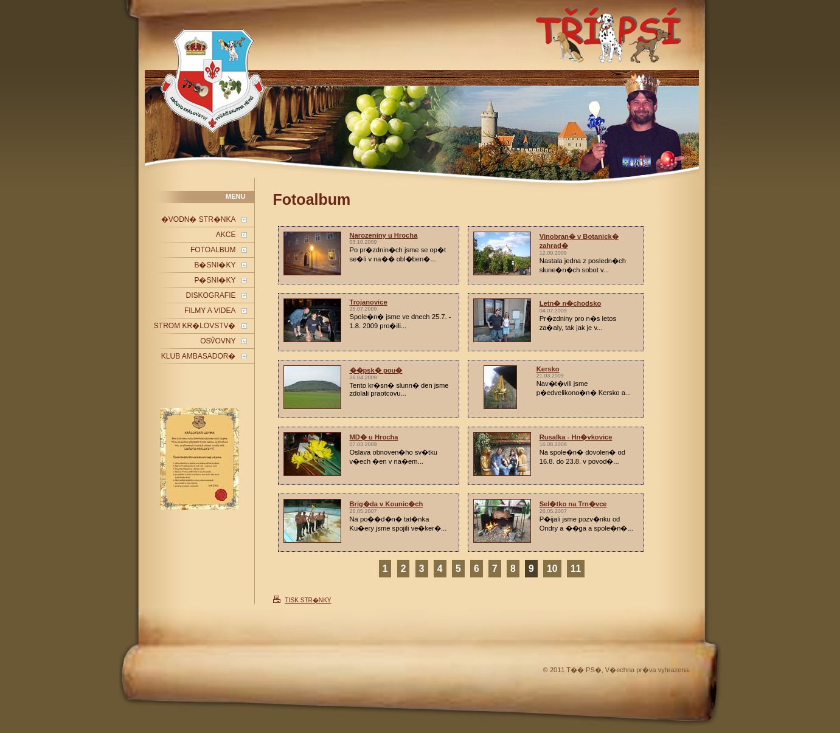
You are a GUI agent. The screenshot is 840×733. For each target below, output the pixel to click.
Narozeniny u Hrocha (384, 235)
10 (552, 568)
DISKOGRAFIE (210, 295)
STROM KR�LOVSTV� (195, 326)
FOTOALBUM (212, 250)
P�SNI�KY (214, 280)
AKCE (226, 234)
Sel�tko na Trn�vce (573, 504)
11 (576, 568)
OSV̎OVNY (217, 341)
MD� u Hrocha (374, 437)
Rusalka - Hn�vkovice (576, 437)
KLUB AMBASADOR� (198, 356)
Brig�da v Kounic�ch (386, 504)
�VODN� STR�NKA (198, 219)
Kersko (548, 369)
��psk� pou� (376, 370)
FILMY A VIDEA (209, 310)
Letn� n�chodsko (571, 303)
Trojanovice (368, 302)
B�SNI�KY (214, 265)
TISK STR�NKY (308, 600)
